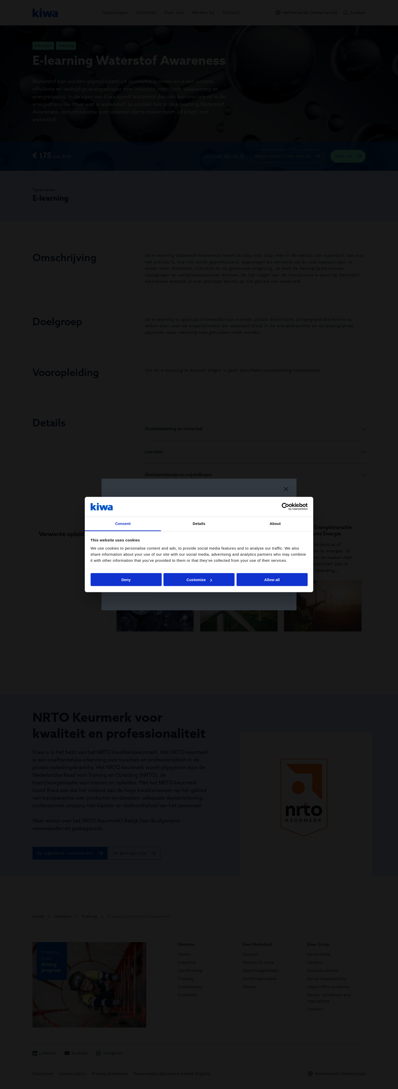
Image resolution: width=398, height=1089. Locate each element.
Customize (199, 580)
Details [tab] (199, 523)
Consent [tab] (123, 523)
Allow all (272, 580)
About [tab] (275, 523)
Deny (126, 580)
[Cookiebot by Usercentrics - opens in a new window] (285, 506)
